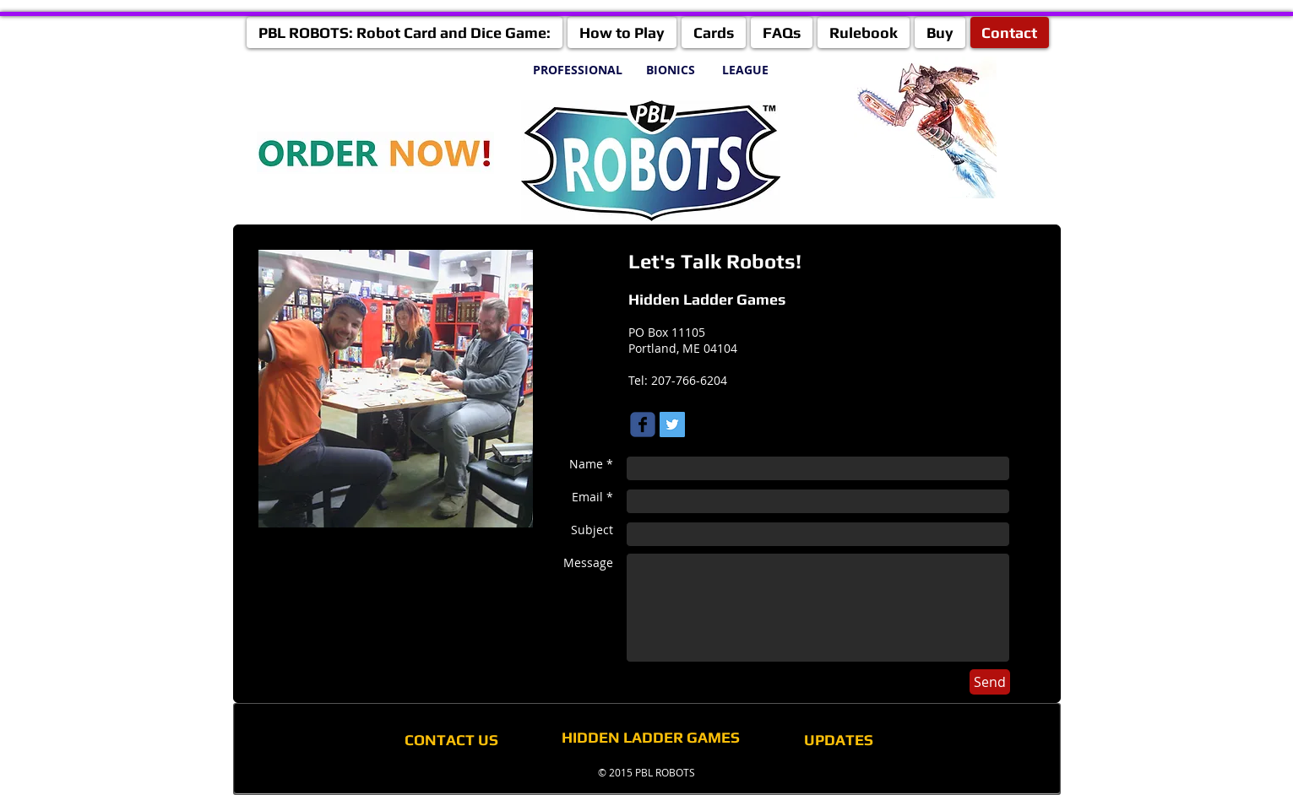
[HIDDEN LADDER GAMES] (651, 737)
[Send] (990, 682)
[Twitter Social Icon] (672, 424)
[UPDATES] (839, 740)
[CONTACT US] (452, 740)
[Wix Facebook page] (642, 424)
